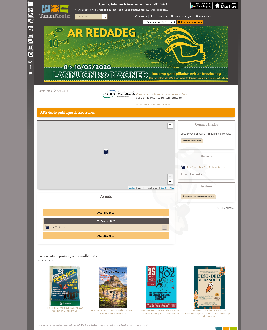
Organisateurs (218, 167)
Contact (63, 325)
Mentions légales (89, 325)
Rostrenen (63, 227)
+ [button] (170, 176)
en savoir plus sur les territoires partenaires (153, 104)
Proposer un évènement (159, 22)
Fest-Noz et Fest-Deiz (198, 167)
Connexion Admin (190, 22)
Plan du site (53, 325)
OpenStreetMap (167, 188)
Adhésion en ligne (181, 16)
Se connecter (158, 16)
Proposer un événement (108, 325)
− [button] (170, 181)
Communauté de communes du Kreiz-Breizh (162, 94)
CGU (78, 325)
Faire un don (203, 16)
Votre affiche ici (45, 260)
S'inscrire (140, 16)
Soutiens (71, 325)
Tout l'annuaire (191, 174)
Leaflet (131, 188)
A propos (43, 325)
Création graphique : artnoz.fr (135, 325)
